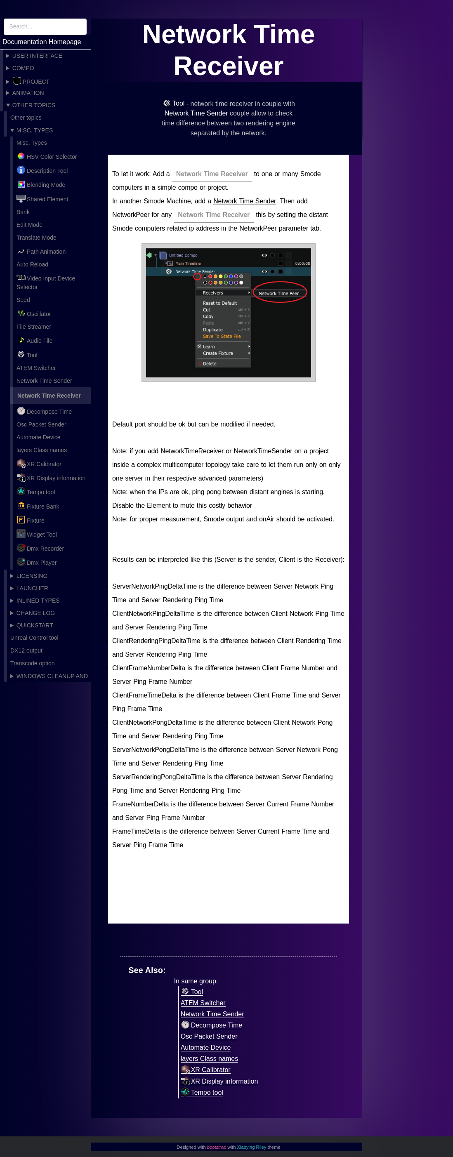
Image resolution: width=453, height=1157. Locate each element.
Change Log (36, 613)
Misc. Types (35, 130)
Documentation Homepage (41, 41)
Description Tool (42, 169)
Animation (28, 93)
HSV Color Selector (47, 155)
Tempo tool (36, 491)
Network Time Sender (44, 380)
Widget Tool (37, 533)
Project (31, 80)
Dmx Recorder (40, 547)
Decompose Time (44, 410)
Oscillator (34, 313)
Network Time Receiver (49, 395)
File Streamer (34, 326)
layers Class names (42, 450)
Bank (23, 212)
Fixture (31, 519)
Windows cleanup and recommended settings (49, 677)
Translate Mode (37, 237)
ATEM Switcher (36, 368)
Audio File (34, 339)
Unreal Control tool (34, 637)
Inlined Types (38, 600)
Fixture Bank (38, 505)
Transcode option (32, 663)
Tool (27, 354)
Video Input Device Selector (46, 281)
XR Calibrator (39, 463)
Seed (23, 300)
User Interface (37, 55)
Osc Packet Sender (41, 424)
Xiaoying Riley (252, 1147)
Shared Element (42, 198)
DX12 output (26, 650)
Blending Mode (41, 184)
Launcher (32, 588)
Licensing (32, 576)
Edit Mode (29, 225)
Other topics (34, 105)
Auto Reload (32, 264)
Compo (23, 68)
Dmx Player (37, 561)
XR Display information (51, 477)
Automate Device (39, 437)
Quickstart (35, 625)
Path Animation (41, 250)
